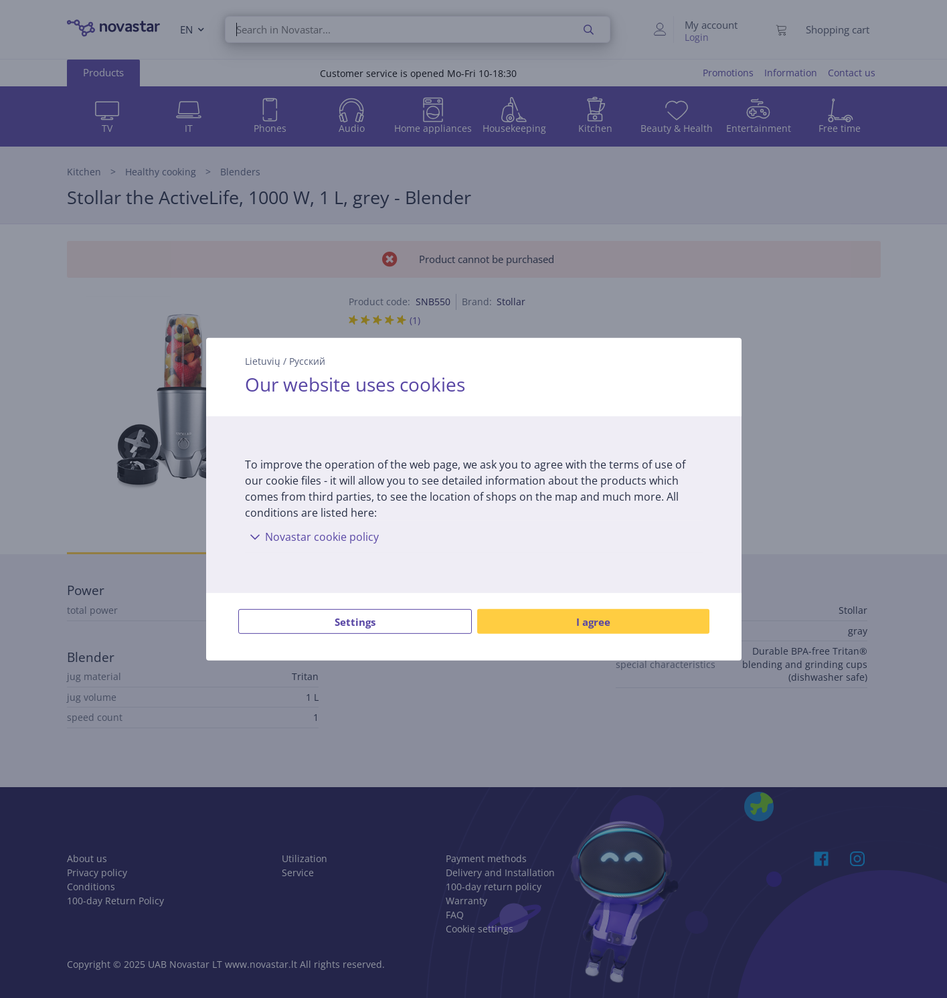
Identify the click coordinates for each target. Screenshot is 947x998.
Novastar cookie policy (312, 536)
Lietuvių (262, 360)
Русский (307, 360)
